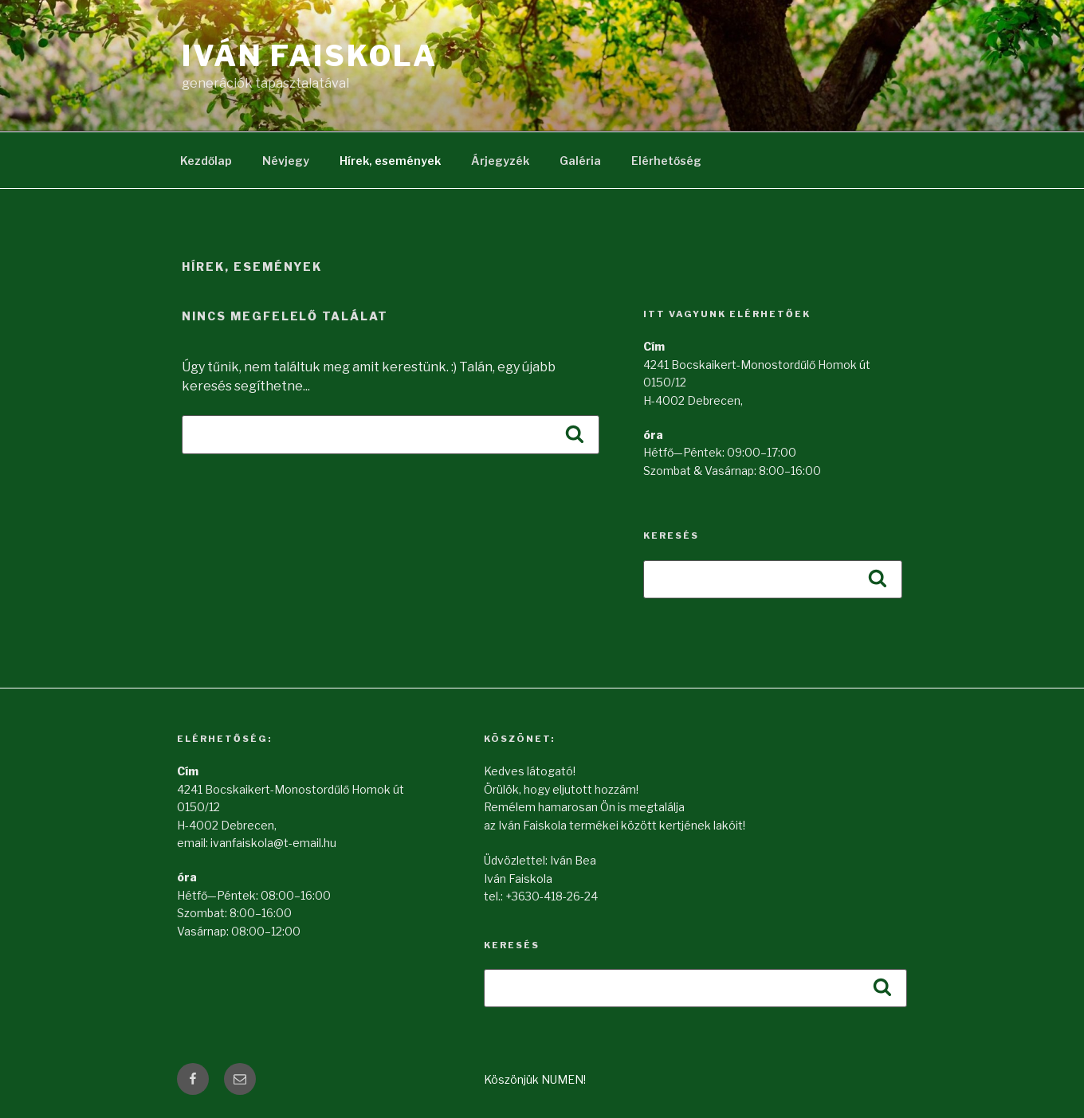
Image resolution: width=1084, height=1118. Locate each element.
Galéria (580, 160)
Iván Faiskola (309, 55)
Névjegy (285, 160)
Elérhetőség (666, 160)
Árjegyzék (500, 160)
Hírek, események (390, 160)
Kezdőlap (206, 160)
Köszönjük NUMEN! (535, 1079)
